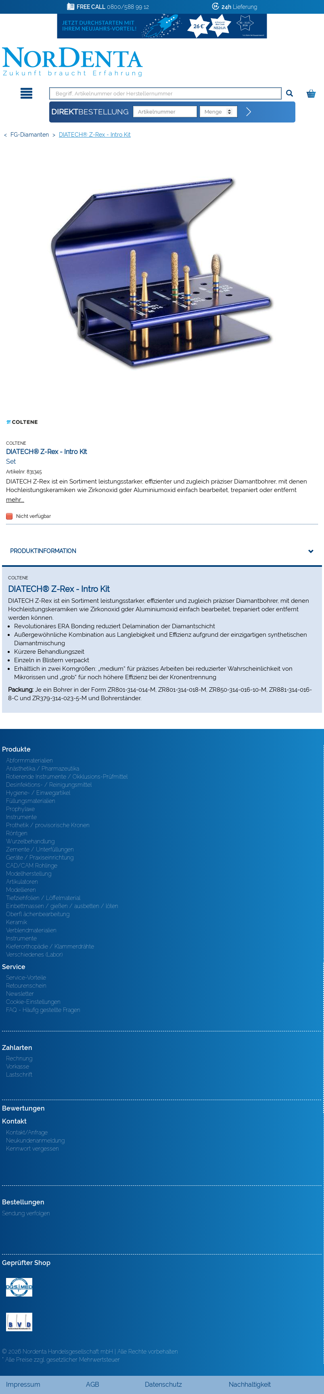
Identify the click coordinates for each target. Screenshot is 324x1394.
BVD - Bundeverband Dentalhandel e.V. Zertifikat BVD (19, 1322)
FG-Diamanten (29, 134)
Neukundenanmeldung (35, 1140)
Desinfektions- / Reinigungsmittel (49, 784)
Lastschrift (19, 1074)
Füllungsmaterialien (30, 801)
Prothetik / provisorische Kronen (48, 825)
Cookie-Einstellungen (33, 1002)
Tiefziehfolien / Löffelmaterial (43, 898)
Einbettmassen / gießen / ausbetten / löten (62, 906)
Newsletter (20, 994)
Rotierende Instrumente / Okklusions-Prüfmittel (67, 776)
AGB (92, 1384)
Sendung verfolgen (26, 1213)
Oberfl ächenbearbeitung (37, 914)
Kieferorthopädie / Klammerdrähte (50, 946)
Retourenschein (26, 985)
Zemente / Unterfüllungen (40, 849)
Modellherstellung (28, 873)
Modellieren (21, 890)
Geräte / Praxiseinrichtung (39, 857)
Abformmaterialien (29, 760)
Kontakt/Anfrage (27, 1132)
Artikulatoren (22, 882)
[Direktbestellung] (249, 111)
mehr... (15, 499)
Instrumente (21, 817)
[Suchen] (289, 93)
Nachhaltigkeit (250, 1384)
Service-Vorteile (26, 977)
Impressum (23, 1384)
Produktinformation (43, 551)
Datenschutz (163, 1384)
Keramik (16, 922)
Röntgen (16, 833)
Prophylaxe (20, 809)
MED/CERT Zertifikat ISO (19, 1287)
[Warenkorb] (312, 92)
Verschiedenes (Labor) (34, 954)
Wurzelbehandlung (30, 841)
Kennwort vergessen (32, 1148)
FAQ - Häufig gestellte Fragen (43, 1010)
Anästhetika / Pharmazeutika (42, 768)
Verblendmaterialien (31, 930)
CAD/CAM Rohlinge (31, 865)
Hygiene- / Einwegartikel (38, 793)
